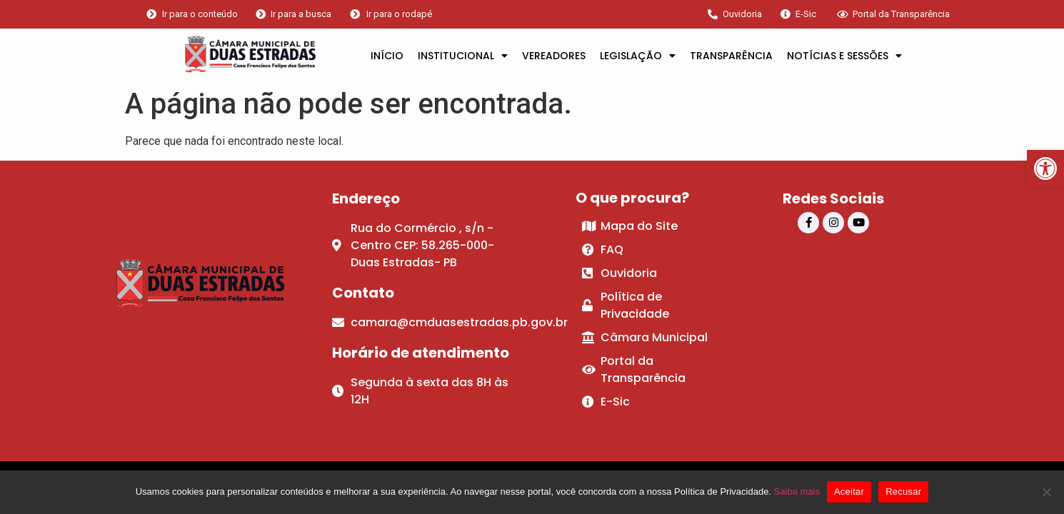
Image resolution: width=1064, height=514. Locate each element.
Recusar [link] (903, 491)
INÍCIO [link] (387, 56)
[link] (1045, 168)
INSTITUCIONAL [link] (463, 56)
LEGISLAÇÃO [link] (638, 56)
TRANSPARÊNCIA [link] (731, 56)
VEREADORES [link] (554, 56)
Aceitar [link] (849, 491)
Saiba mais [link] (797, 491)
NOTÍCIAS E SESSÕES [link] (844, 56)
